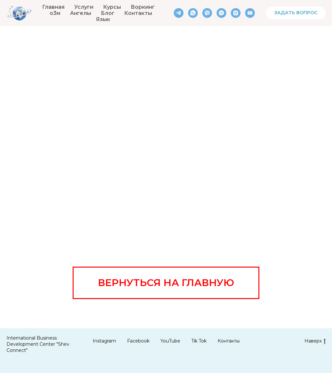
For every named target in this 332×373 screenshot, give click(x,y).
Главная (53, 7)
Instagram (104, 341)
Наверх (315, 341)
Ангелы (80, 13)
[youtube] (250, 13)
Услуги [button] (83, 7)
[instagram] (236, 13)
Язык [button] (103, 19)
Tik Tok (199, 341)
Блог (107, 13)
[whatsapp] (193, 13)
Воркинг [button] (143, 7)
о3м (55, 13)
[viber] (207, 13)
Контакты (138, 13)
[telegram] (179, 13)
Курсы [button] (112, 7)
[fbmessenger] (221, 13)
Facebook (138, 341)
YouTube (170, 341)
